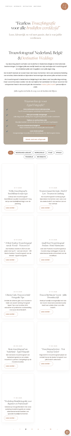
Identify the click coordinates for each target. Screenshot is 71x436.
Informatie (17, 6)
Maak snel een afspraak (35, 139)
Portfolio (8, 6)
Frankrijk (29, 157)
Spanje (59, 153)
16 (50, 429)
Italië (50, 153)
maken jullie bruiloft (49, 84)
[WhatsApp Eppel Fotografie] (67, 432)
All (11, 153)
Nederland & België (23, 153)
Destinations (27, 6)
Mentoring (37, 6)
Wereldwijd (39, 153)
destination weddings (48, 125)
